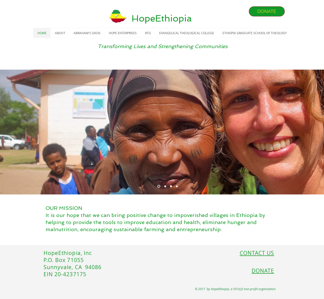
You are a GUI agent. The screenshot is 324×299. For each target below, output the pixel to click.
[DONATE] (267, 11)
